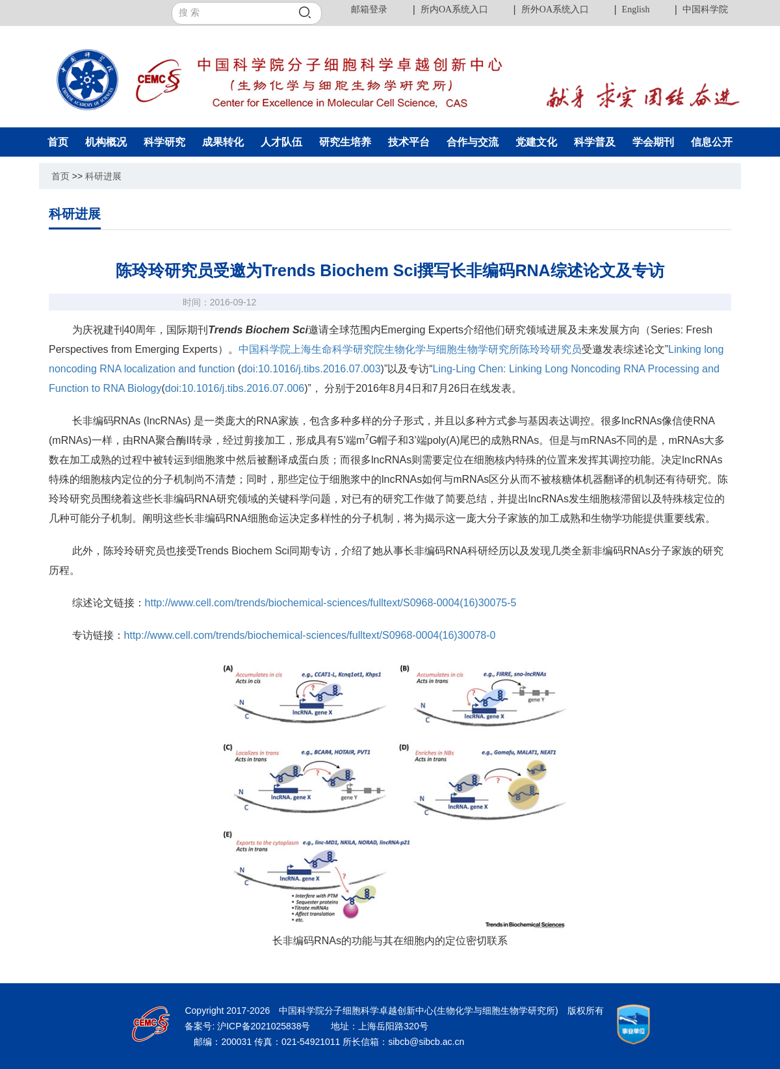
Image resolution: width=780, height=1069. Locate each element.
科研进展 (103, 176)
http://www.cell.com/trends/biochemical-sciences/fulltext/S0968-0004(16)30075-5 (331, 602)
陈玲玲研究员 (550, 349)
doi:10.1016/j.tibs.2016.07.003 (310, 368)
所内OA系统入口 (454, 9)
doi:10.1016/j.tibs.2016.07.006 (234, 388)
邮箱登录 (369, 9)
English (636, 9)
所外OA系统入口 (555, 9)
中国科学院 (705, 9)
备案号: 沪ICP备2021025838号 (249, 1026)
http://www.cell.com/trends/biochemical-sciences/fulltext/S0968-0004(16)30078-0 (310, 635)
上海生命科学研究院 (337, 349)
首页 (60, 176)
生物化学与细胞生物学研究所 (451, 349)
